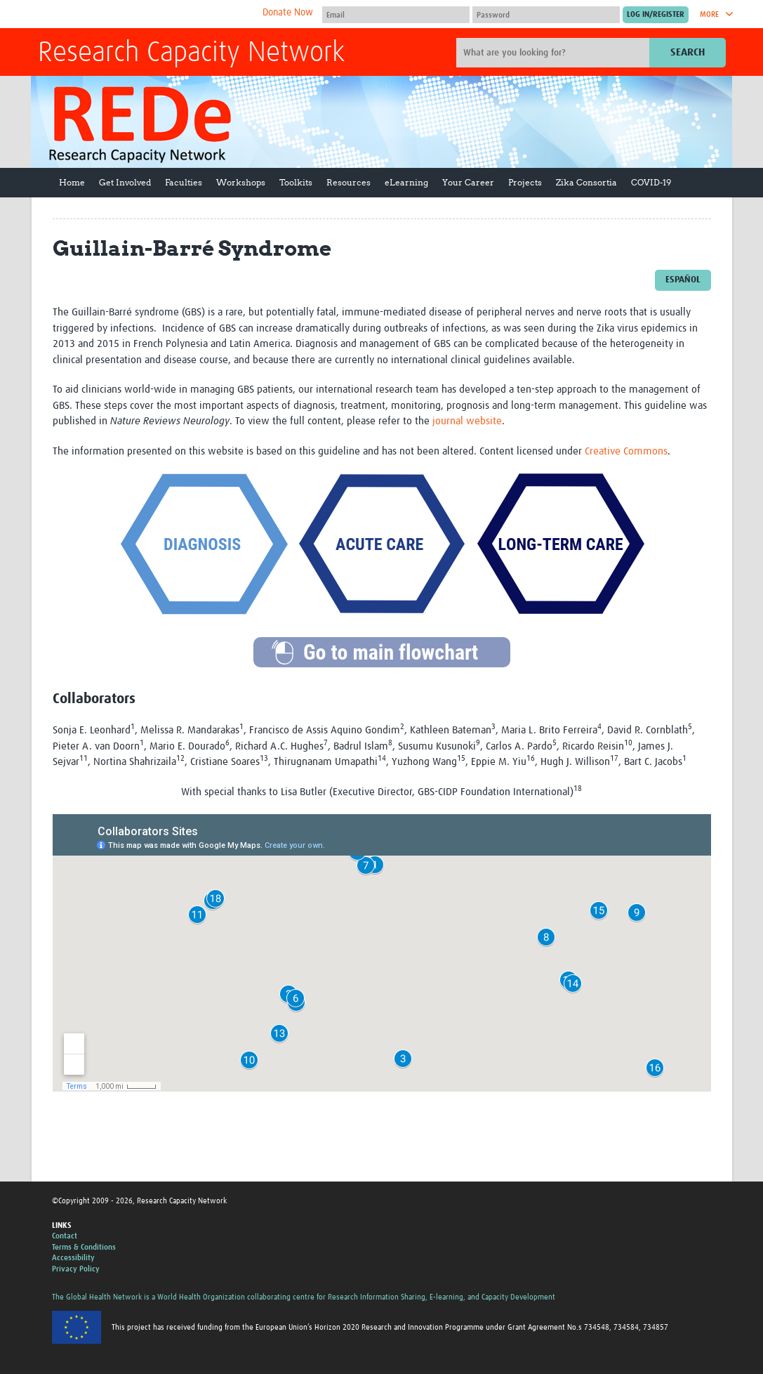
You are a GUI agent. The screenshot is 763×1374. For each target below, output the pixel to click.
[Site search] (554, 52)
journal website (467, 421)
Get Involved (125, 182)
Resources (348, 182)
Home (72, 182)
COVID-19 (651, 182)
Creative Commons (626, 451)
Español (683, 279)
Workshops (240, 182)
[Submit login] (656, 14)
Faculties (183, 182)
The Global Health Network (142, 14)
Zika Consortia (586, 182)
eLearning (406, 182)
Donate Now (288, 13)
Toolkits (295, 182)
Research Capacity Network (191, 53)
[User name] (396, 14)
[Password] (546, 14)
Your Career (468, 182)
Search (687, 52)
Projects (525, 182)
